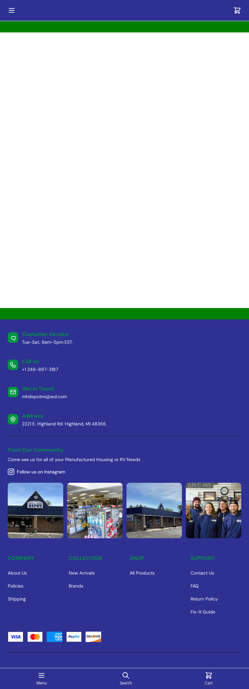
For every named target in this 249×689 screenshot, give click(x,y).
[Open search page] (125, 678)
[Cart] (237, 10)
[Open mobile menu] (11, 10)
